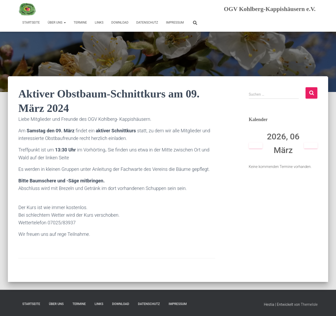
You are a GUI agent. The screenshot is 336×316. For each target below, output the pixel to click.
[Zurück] (256, 146)
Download (119, 22)
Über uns (57, 22)
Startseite (31, 22)
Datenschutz (147, 22)
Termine (80, 22)
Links (99, 22)
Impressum (175, 22)
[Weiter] (311, 146)
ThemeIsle (309, 304)
